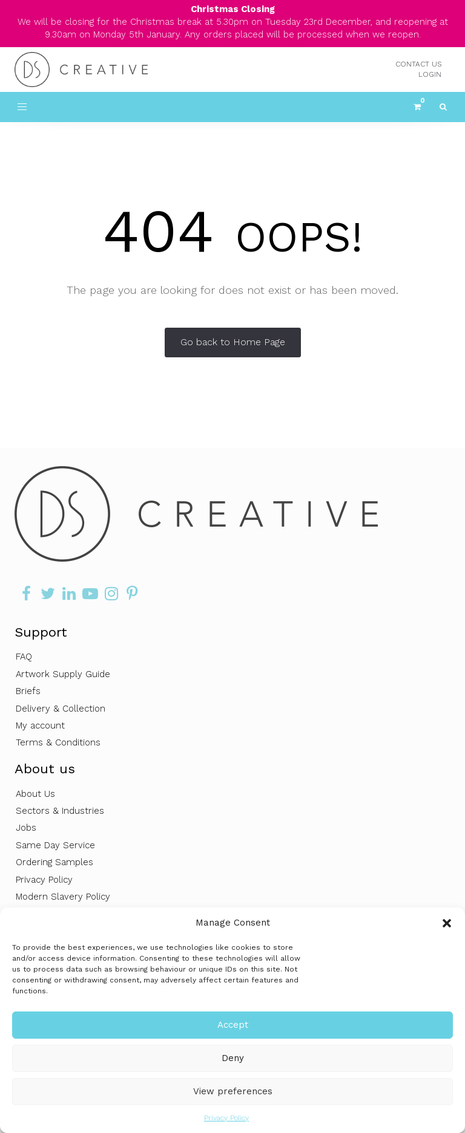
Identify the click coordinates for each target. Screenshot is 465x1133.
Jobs (26, 827)
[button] (447, 923)
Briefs (28, 691)
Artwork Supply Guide (63, 674)
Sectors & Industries (60, 810)
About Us (35, 793)
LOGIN (429, 74)
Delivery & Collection (60, 708)
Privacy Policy (226, 1118)
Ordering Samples (54, 862)
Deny (233, 1058)
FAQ (24, 656)
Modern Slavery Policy (63, 896)
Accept (232, 1024)
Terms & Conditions (58, 742)
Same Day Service (55, 845)
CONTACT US (418, 64)
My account (40, 725)
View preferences (232, 1091)
